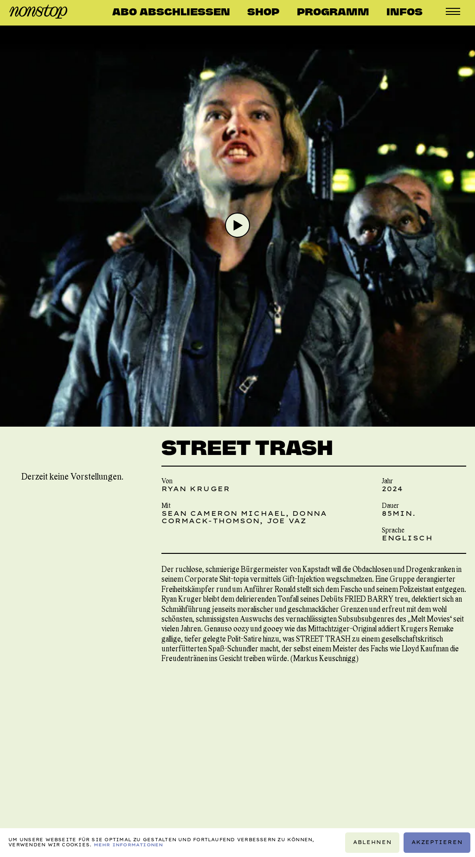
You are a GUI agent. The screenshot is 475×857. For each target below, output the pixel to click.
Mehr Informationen (128, 844)
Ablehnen (372, 842)
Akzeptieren (437, 842)
